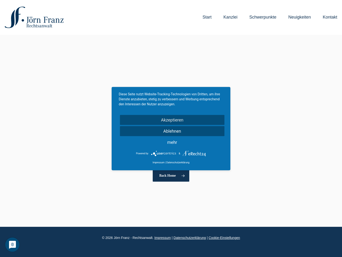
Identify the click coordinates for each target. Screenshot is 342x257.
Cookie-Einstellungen (224, 238)
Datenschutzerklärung (190, 238)
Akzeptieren (172, 119)
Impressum (162, 238)
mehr (172, 142)
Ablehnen (172, 130)
